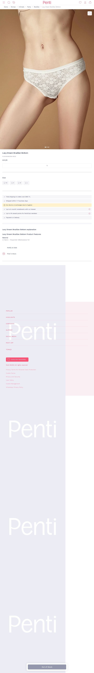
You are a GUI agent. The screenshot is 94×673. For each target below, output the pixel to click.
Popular (9, 311)
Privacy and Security (13, 377)
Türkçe (9, 349)
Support (9, 330)
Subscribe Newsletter (18, 359)
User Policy (10, 380)
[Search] (8, 2)
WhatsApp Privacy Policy (14, 387)
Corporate (10, 324)
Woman (13, 7)
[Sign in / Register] (85, 2)
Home (6, 7)
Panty (29, 7)
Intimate (21, 7)
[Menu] (3, 2)
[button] (45, 147)
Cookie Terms (10, 373)
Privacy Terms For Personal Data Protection (21, 369)
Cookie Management (13, 384)
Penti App (9, 343)
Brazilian (36, 7)
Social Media (11, 336)
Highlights (10, 317)
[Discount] (13, 2)
